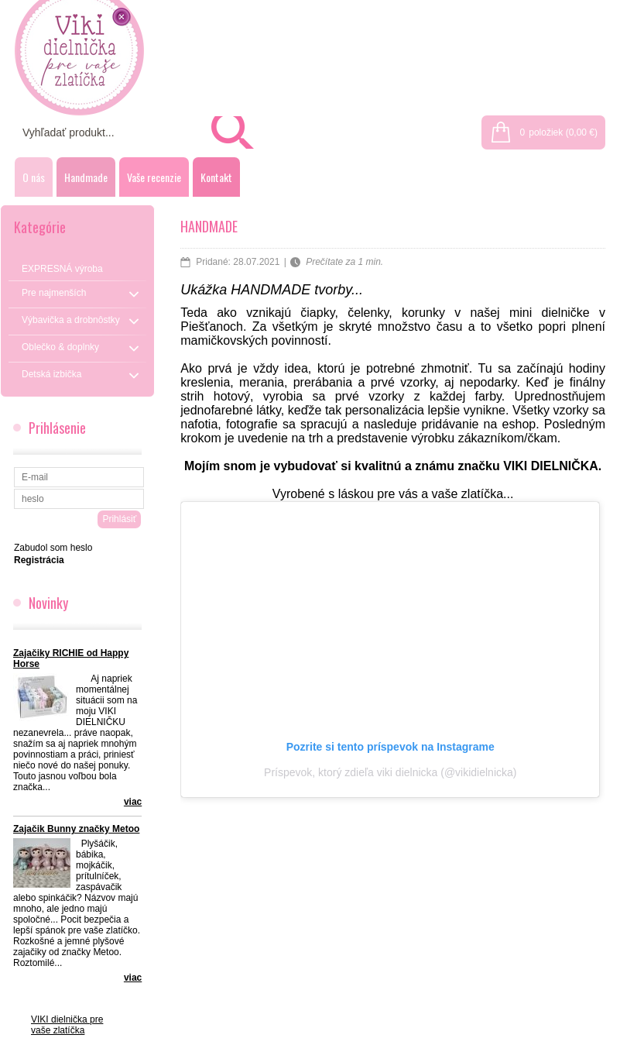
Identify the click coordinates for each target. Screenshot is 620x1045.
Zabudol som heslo (53, 547)
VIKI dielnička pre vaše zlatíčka (67, 1025)
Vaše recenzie (154, 177)
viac (133, 801)
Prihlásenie (518, 9)
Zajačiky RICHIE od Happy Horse (70, 658)
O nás (33, 177)
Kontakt (216, 177)
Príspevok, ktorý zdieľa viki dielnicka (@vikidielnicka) (390, 772)
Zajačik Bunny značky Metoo (76, 828)
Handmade (86, 177)
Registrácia (587, 9)
